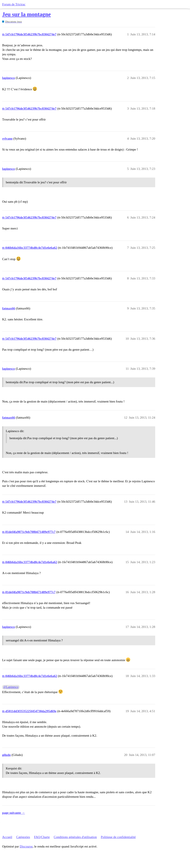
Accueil (7, 837)
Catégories (23, 837)
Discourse (26, 846)
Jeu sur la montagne (26, 14)
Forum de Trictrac (13, 4)
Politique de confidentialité (118, 837)
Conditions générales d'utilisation (75, 837)
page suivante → (13, 812)
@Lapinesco (10, 687)
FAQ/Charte (42, 837)
